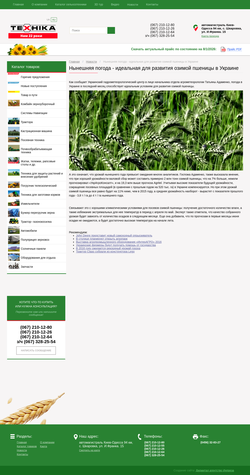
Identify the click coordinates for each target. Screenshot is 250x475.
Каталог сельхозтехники (71, 4)
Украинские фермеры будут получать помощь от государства (116, 245)
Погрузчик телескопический (39, 185)
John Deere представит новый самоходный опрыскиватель (114, 235)
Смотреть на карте (89, 450)
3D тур (98, 4)
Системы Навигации (34, 113)
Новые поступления (34, 86)
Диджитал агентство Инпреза (215, 470)
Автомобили (29, 230)
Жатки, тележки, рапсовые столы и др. (38, 163)
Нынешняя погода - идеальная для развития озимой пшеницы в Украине (150, 61)
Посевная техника (32, 140)
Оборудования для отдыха (38, 257)
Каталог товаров (27, 446)
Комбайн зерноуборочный (38, 104)
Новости (132, 4)
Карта (43, 446)
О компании (39, 4)
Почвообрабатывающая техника (36, 150)
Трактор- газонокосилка (36, 221)
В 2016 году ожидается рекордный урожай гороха (108, 248)
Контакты (152, 4)
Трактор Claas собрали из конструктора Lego (105, 251)
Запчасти (27, 266)
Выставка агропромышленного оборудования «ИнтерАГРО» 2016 (119, 242)
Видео (115, 4)
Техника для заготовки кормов (40, 194)
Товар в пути (29, 95)
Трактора (27, 122)
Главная (18, 4)
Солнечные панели (33, 248)
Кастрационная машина (36, 131)
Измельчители (30, 203)
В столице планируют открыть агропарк (102, 238)
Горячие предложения (35, 77)
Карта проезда (210, 36)
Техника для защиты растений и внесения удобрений (42, 175)
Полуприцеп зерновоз (35, 239)
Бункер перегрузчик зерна (37, 212)
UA (48, 19)
